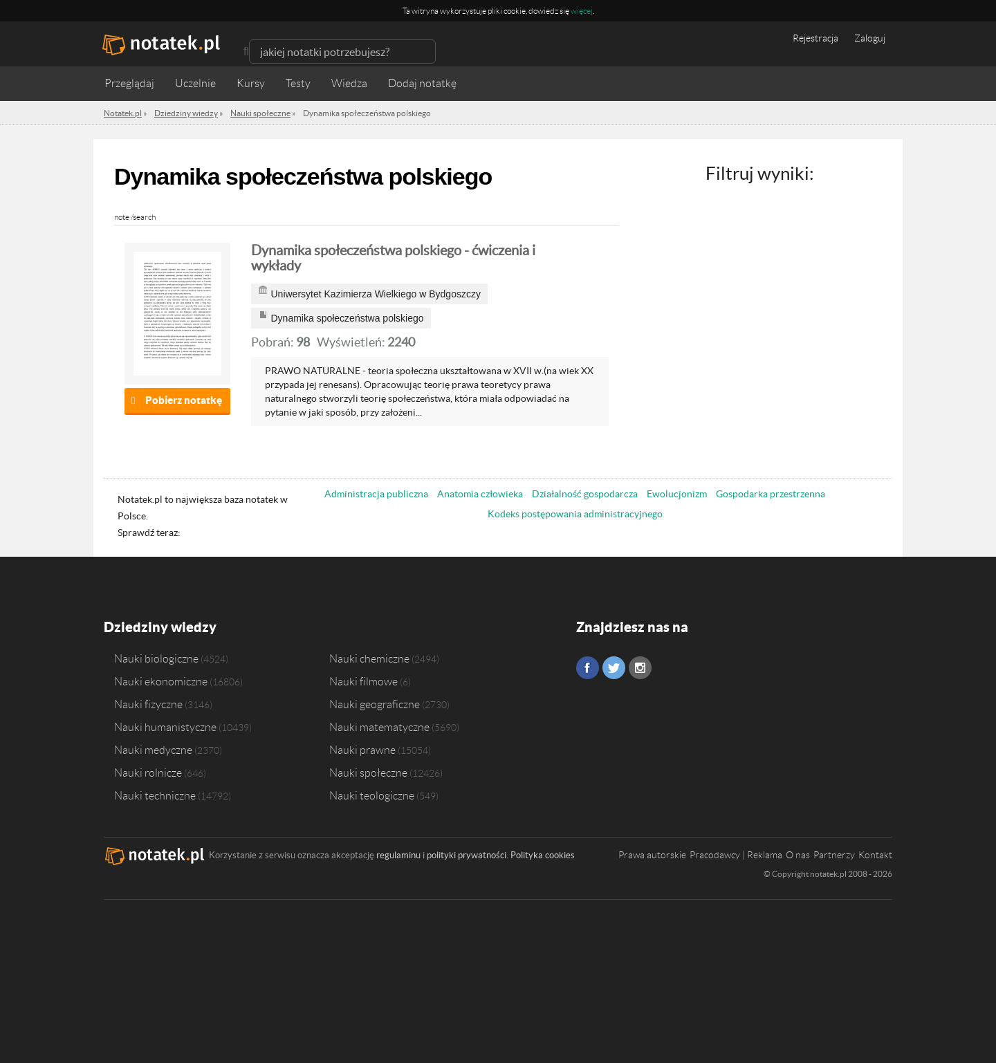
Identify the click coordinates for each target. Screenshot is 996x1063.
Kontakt (875, 854)
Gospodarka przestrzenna (770, 493)
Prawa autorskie (652, 854)
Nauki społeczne (368, 772)
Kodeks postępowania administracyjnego (575, 513)
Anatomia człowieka (480, 493)
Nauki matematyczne (379, 727)
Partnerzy (834, 854)
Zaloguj (869, 38)
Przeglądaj (129, 83)
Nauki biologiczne (156, 658)
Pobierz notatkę (183, 400)
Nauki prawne (362, 749)
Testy (298, 83)
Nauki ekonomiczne (161, 681)
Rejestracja (815, 38)
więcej (582, 10)
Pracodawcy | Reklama (736, 854)
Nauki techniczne (155, 795)
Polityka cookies (542, 855)
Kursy (251, 83)
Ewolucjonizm (677, 493)
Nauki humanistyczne (165, 727)
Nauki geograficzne (374, 704)
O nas (798, 854)
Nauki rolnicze (148, 772)
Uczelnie (195, 83)
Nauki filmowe (363, 681)
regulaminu (398, 855)
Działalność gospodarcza (585, 493)
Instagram (640, 667)
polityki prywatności (466, 855)
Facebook (587, 667)
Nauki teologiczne (371, 795)
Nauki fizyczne (148, 704)
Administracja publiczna (376, 493)
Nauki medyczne (153, 749)
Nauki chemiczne (369, 658)
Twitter (613, 667)
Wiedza (349, 83)
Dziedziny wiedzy (160, 627)
